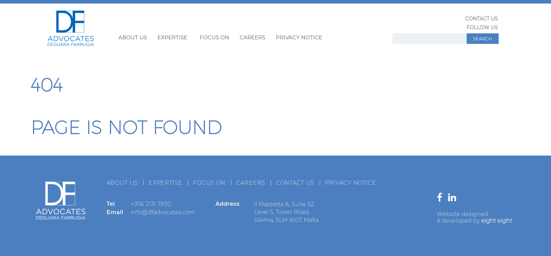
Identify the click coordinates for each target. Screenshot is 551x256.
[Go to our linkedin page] (454, 199)
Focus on (214, 37)
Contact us (481, 18)
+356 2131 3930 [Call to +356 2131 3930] (151, 204)
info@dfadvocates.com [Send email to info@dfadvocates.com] (163, 212)
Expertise (172, 37)
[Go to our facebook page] (441, 199)
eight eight (496, 220)
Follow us (482, 27)
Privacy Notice (299, 37)
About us (132, 37)
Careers (252, 37)
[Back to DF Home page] (70, 44)
